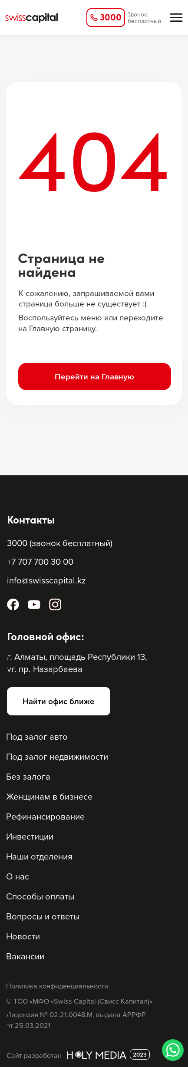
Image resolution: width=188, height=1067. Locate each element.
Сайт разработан (34, 1055)
